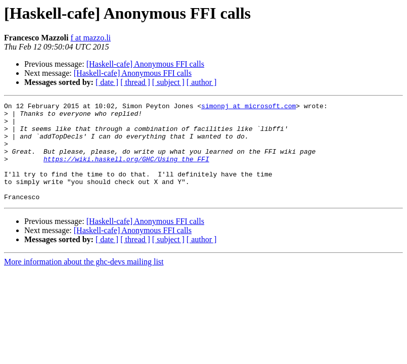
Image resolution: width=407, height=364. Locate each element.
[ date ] (107, 82)
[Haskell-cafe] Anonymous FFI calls (145, 64)
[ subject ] (168, 82)
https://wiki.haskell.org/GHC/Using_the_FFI (126, 170)
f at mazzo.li (91, 37)
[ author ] (202, 82)
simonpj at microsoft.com (248, 107)
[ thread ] (135, 82)
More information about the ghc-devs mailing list (84, 281)
